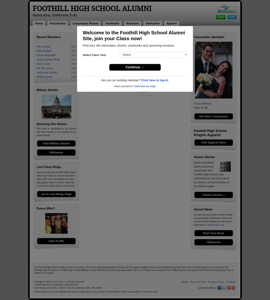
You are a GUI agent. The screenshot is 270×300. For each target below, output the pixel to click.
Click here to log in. (155, 80)
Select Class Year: (95, 55)
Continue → (135, 67)
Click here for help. (145, 86)
